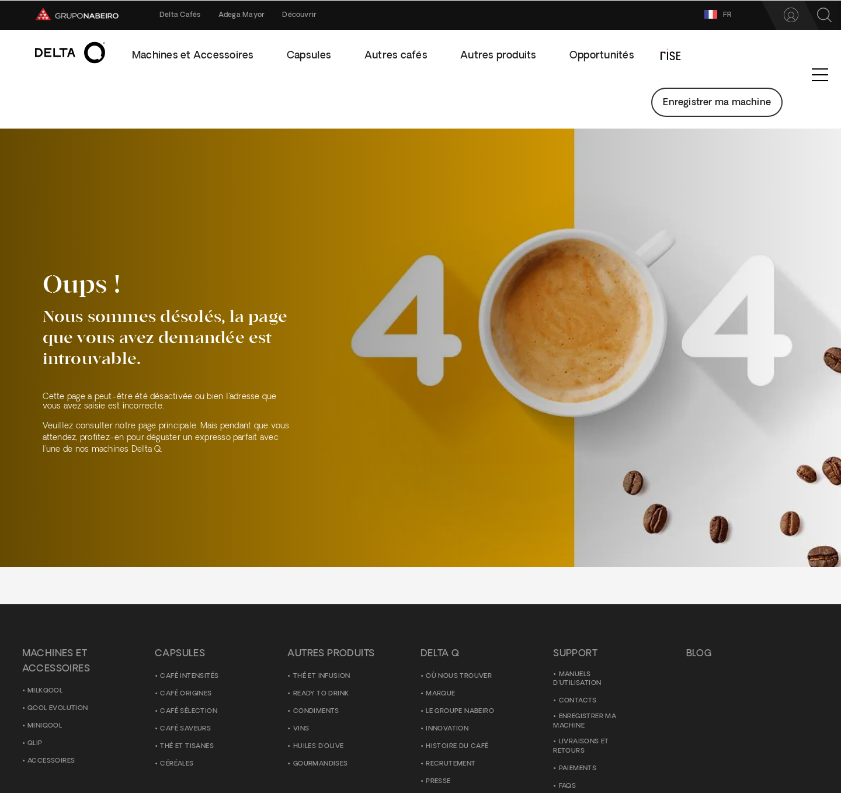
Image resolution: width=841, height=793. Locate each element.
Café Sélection (188, 711)
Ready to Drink (321, 694)
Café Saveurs (185, 729)
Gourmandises (320, 764)
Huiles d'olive (318, 746)
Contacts (578, 701)
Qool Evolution (57, 709)
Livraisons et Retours (581, 747)
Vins (301, 729)
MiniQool (44, 726)
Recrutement (450, 764)
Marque (440, 694)
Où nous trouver (459, 676)
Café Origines (185, 694)
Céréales (176, 764)
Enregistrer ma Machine (584, 722)
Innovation (447, 729)
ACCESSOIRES (51, 762)
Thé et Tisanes (187, 746)
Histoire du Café (457, 746)
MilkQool (44, 691)
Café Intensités (189, 676)
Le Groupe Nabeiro (460, 711)
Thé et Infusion (321, 676)
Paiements (578, 769)
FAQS (567, 786)
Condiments (316, 711)
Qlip (35, 744)
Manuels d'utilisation (577, 679)
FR (666, 14)
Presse (438, 781)
